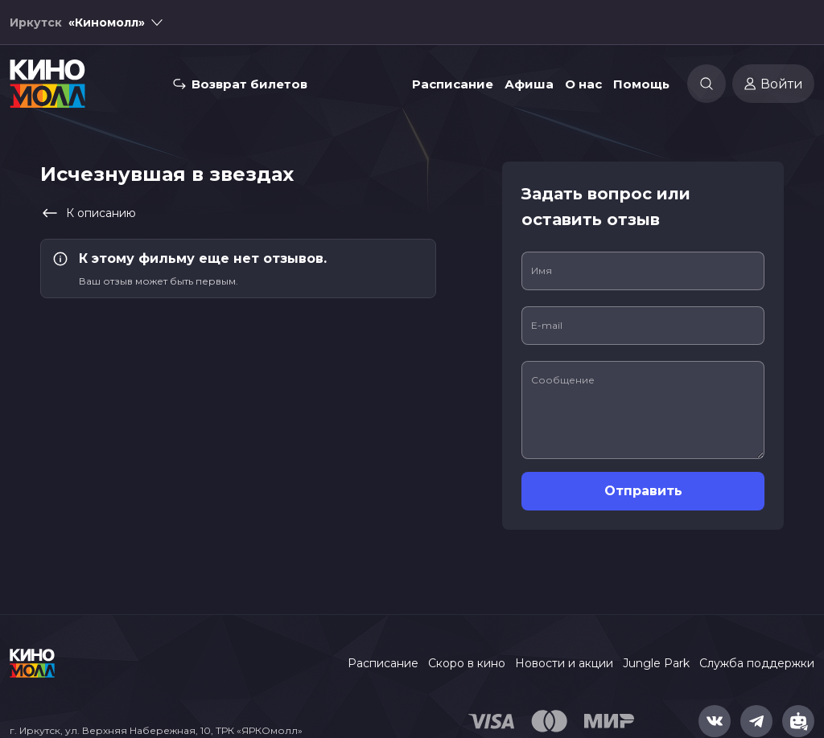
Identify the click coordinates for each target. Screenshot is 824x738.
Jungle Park (656, 663)
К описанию (88, 213)
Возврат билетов (249, 84)
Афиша (529, 84)
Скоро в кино (466, 663)
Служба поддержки (756, 663)
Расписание (452, 84)
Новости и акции (564, 663)
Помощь (641, 84)
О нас (583, 84)
